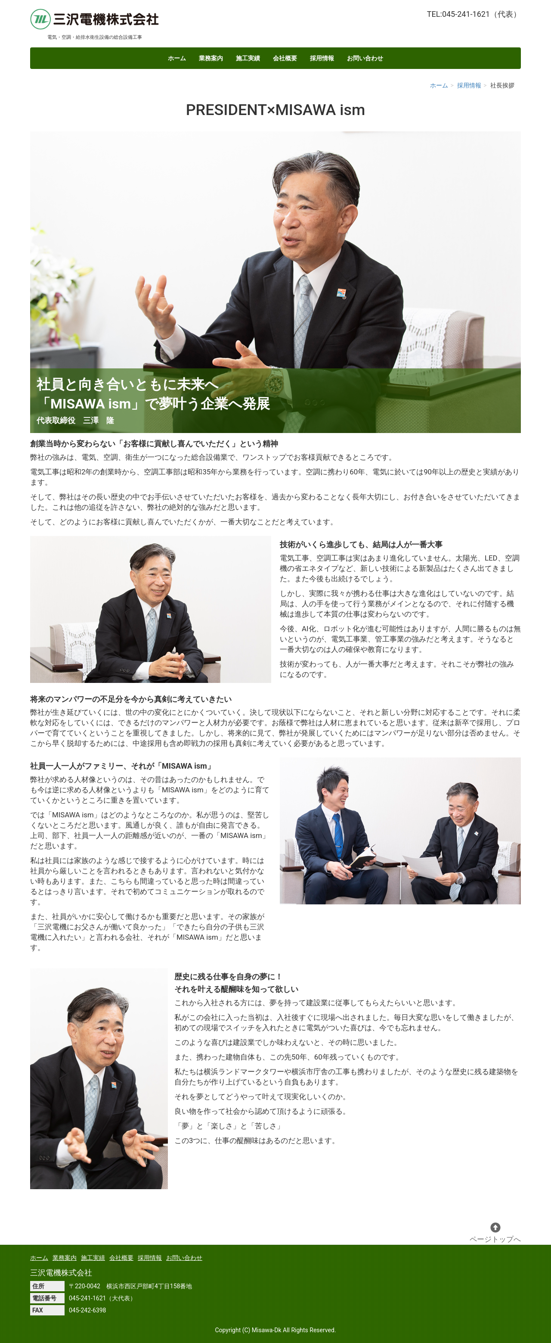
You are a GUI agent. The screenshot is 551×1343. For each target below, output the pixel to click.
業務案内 (211, 58)
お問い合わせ (365, 58)
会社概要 (285, 58)
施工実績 (248, 58)
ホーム (177, 58)
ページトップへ (495, 1232)
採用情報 (322, 58)
